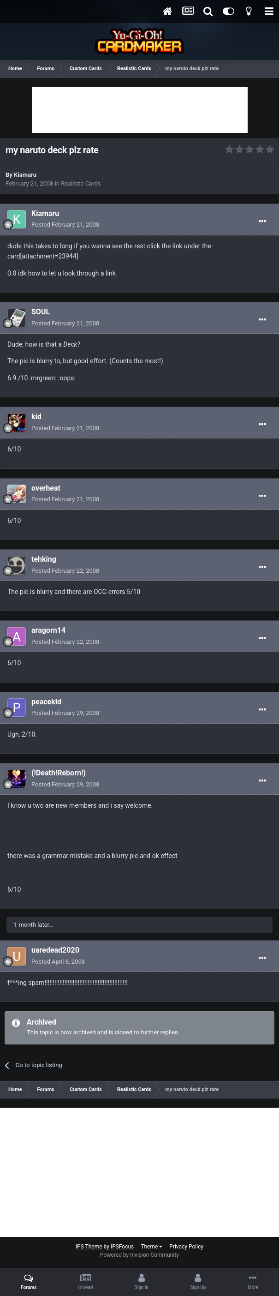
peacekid (46, 701)
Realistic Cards (81, 183)
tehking (43, 559)
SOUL (40, 311)
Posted (65, 224)
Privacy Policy (186, 1246)
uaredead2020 (55, 950)
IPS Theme (89, 1246)
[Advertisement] (140, 110)
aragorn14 (48, 630)
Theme (151, 1246)
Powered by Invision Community (139, 1255)
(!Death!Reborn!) (58, 772)
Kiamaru (25, 174)
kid (36, 416)
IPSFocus (122, 1246)
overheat (45, 488)
